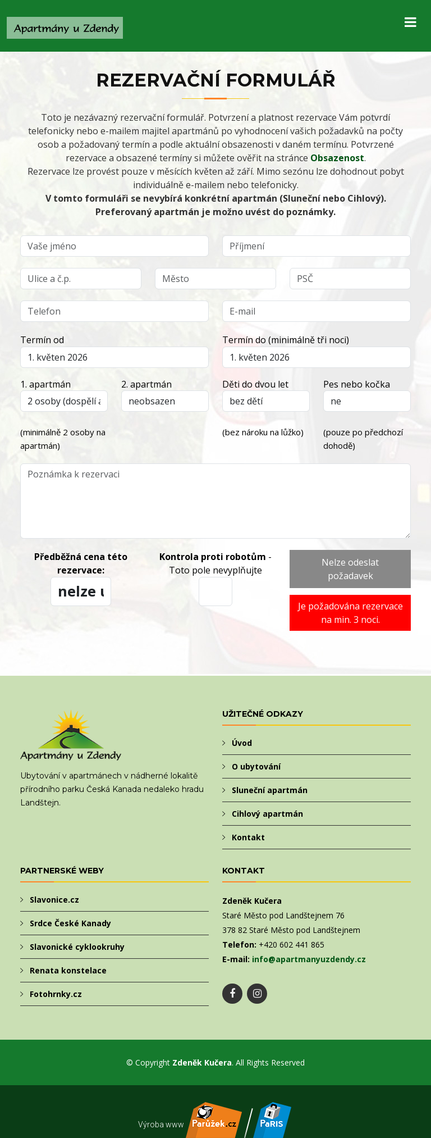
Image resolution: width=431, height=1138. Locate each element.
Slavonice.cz (54, 899)
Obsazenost (337, 158)
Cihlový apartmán (267, 813)
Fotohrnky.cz (56, 994)
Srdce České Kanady (70, 923)
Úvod (242, 743)
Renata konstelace (68, 970)
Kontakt (248, 837)
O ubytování (256, 766)
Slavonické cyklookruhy (77, 946)
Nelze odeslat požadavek (350, 569)
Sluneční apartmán (270, 790)
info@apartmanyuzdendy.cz (309, 959)
